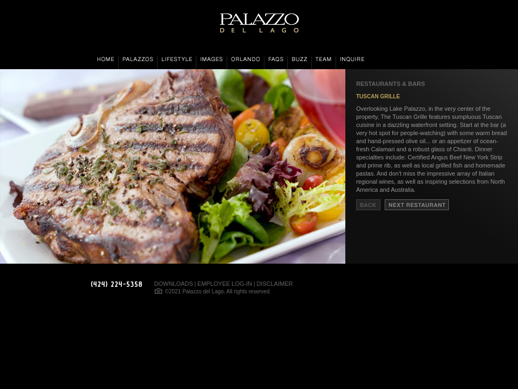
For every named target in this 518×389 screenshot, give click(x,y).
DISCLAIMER (274, 283)
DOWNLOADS (173, 283)
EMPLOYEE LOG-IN (224, 283)
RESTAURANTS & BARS (390, 84)
